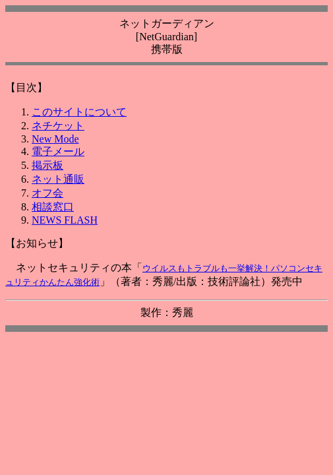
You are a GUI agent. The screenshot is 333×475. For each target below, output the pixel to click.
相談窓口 (53, 206)
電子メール (58, 151)
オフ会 (47, 193)
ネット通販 (58, 179)
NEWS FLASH (65, 220)
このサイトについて (79, 111)
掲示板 (47, 165)
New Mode (55, 138)
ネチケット (58, 125)
